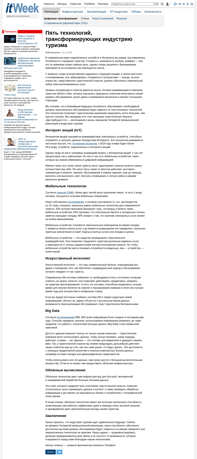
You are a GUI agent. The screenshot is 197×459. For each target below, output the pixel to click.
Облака (136, 11)
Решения (121, 18)
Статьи (85, 18)
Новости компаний (102, 18)
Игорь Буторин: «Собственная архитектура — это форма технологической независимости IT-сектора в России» (20, 115)
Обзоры (62, 4)
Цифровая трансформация (18, 16)
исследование (76, 202)
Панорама (11, 31)
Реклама (103, 4)
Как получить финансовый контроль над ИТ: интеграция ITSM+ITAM (20, 90)
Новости (49, 4)
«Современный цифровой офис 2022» (66, 23)
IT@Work (89, 4)
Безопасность (153, 11)
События (75, 4)
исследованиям (66, 317)
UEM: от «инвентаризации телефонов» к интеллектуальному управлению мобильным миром (21, 144)
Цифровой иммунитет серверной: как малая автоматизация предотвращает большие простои (22, 63)
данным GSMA (65, 192)
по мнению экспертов (84, 143)
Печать (50, 452)
